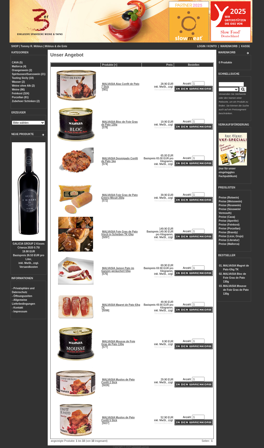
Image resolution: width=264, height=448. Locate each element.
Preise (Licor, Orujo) (231, 236)
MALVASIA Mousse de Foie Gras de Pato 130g (118, 343)
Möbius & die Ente (56, 46)
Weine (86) (18, 89)
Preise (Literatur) (229, 240)
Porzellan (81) (20, 97)
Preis (169, 64)
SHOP (15, 46)
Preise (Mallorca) (229, 244)
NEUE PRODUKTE (22, 134)
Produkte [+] (109, 64)
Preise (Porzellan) (229, 228)
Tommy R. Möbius (32, 46)
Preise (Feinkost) (229, 224)
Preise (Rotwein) (229, 197)
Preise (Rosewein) (230, 205)
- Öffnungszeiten (22, 296)
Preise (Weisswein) (230, 201)
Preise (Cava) (227, 216)
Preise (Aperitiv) (228, 220)
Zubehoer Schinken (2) (26, 101)
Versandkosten (28, 267)
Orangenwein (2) (22, 70)
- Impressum (19, 311)
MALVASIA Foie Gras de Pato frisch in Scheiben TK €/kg (119, 233)
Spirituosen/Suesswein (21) (28, 74)
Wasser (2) (18, 81)
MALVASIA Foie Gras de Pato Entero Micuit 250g (119, 196)
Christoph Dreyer (140, 446)
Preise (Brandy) (228, 232)
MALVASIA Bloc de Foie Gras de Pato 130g (234, 277)
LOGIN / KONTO (207, 46)
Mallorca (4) (19, 66)
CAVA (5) (17, 62)
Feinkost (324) (20, 93)
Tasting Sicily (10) (23, 78)
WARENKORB (229, 46)
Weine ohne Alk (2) (23, 85)
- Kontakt (17, 307)
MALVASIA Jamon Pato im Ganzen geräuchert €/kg (117, 269)
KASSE (245, 46)
